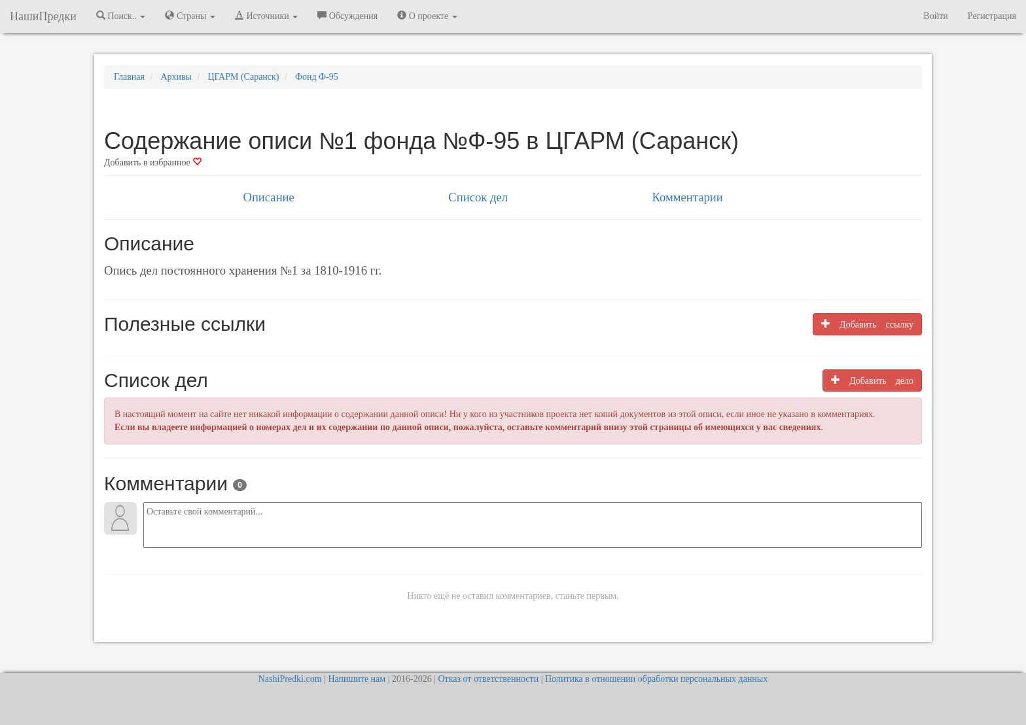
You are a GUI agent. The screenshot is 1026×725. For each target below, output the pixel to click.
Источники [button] (266, 15)
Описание (268, 197)
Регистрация (992, 16)
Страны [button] (190, 15)
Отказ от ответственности (488, 679)
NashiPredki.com (290, 679)
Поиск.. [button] (121, 15)
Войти (935, 16)
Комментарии (687, 197)
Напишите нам (356, 679)
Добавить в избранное (153, 162)
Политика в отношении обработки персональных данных (656, 679)
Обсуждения (347, 15)
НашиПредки (43, 16)
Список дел (478, 197)
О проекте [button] (427, 15)
